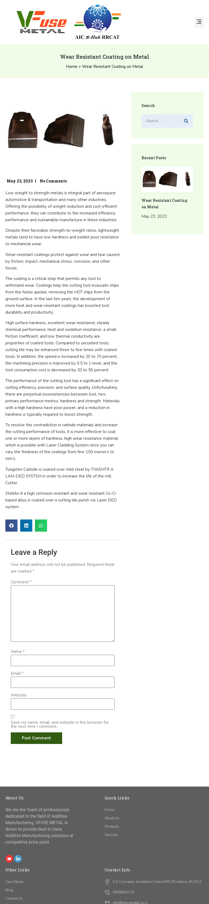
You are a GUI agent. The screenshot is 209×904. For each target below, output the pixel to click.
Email (17, 673)
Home (71, 66)
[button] (199, 22)
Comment (21, 582)
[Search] (186, 121)
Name (18, 652)
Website (19, 695)
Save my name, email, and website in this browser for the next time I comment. (60, 725)
